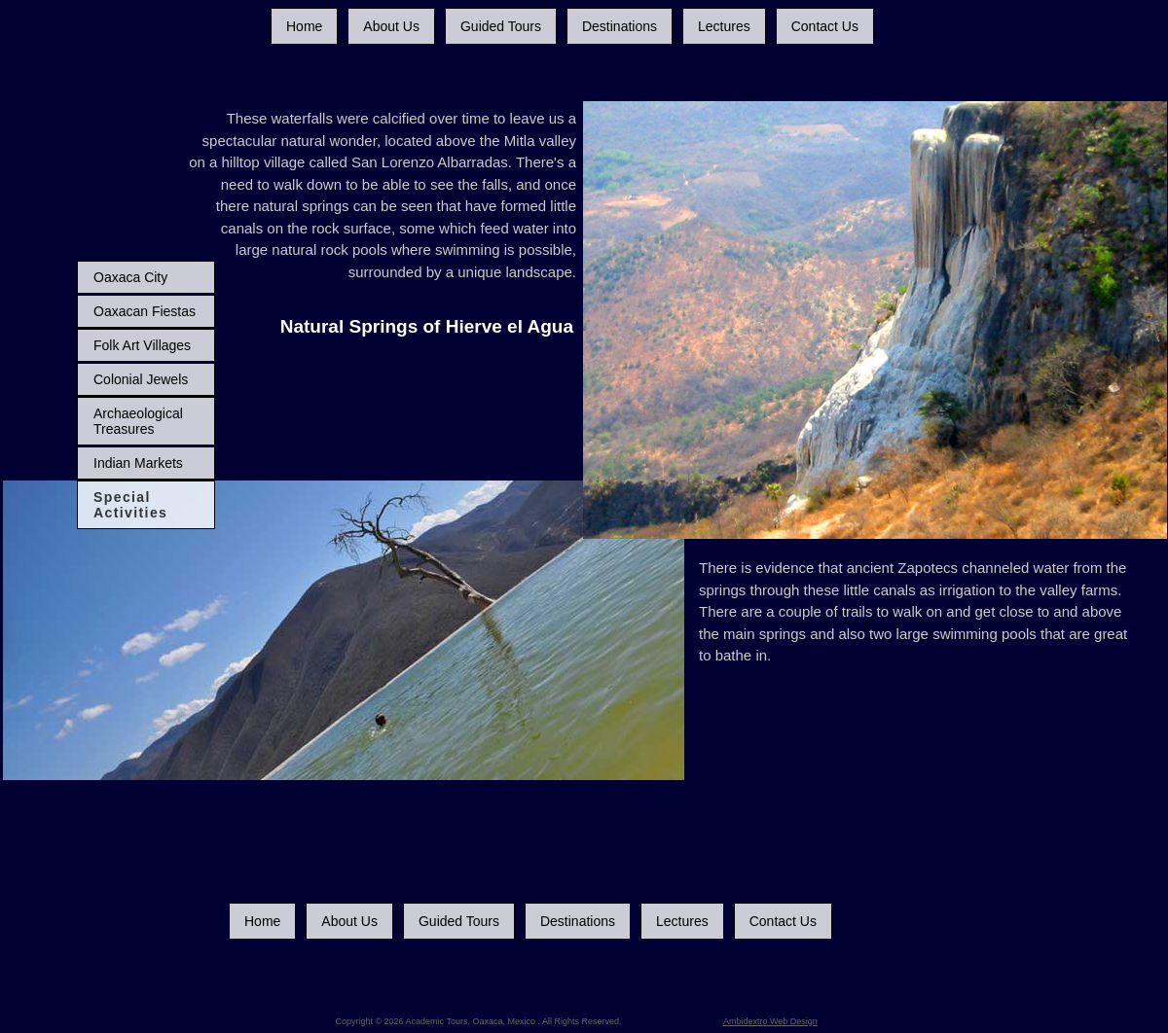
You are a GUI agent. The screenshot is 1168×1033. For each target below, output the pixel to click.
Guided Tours (500, 26)
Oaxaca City (130, 277)
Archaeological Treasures (138, 421)
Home (304, 26)
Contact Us (824, 26)
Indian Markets (138, 463)
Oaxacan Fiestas (144, 311)
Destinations (619, 26)
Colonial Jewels (140, 379)
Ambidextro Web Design (770, 1021)
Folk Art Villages (142, 345)
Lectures (724, 26)
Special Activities (130, 504)
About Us (391, 26)
